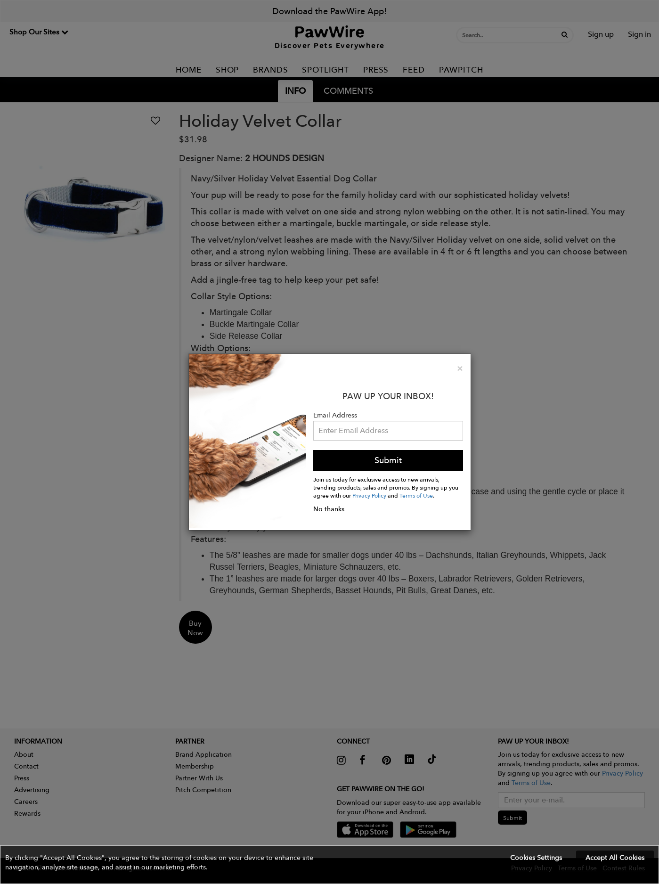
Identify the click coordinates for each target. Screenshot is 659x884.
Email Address (335, 415)
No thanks (328, 509)
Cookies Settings (536, 857)
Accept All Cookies (615, 857)
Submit (388, 460)
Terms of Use (416, 495)
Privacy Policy (369, 495)
